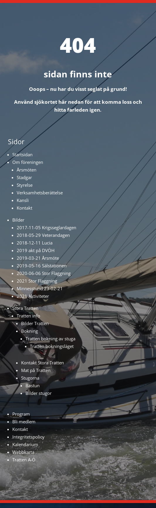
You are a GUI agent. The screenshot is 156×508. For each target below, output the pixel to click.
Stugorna (30, 378)
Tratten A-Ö (23, 460)
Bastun (33, 385)
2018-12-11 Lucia (34, 243)
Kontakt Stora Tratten (42, 363)
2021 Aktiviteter (33, 296)
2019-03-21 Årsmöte (38, 258)
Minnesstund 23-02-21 (40, 288)
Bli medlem (23, 421)
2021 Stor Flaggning (37, 281)
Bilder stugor (39, 393)
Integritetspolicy (28, 437)
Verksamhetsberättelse (40, 193)
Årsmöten (26, 170)
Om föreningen (27, 162)
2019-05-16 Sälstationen (42, 266)
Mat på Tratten (35, 370)
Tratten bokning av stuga (50, 339)
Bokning (29, 331)
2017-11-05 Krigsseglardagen (46, 227)
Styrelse (25, 185)
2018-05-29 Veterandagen (43, 235)
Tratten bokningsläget (52, 346)
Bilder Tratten (35, 323)
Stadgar (24, 177)
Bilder (18, 220)
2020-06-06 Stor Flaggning (44, 273)
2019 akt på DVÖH (36, 250)
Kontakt (24, 208)
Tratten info (28, 316)
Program (21, 414)
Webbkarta (23, 452)
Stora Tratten (25, 308)
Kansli (23, 200)
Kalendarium (25, 444)
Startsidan (22, 154)
